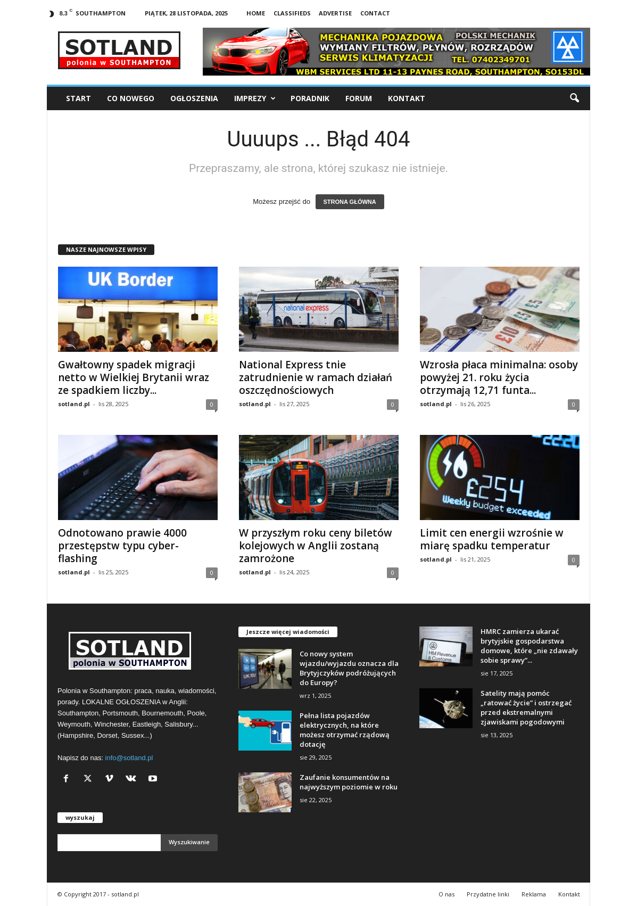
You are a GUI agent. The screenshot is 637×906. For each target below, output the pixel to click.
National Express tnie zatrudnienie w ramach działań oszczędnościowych (315, 377)
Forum (358, 98)
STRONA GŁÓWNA (350, 202)
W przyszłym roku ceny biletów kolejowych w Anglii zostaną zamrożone (315, 545)
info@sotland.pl (129, 758)
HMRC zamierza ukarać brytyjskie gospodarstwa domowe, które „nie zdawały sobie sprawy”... (529, 646)
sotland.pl (74, 404)
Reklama (534, 894)
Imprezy (255, 98)
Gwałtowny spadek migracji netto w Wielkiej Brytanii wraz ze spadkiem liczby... (133, 377)
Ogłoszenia (194, 98)
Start (78, 98)
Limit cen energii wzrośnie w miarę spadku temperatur (492, 539)
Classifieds (292, 13)
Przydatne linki (488, 894)
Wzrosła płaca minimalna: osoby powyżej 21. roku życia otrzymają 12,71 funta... (499, 377)
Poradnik (310, 98)
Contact (375, 13)
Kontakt (406, 98)
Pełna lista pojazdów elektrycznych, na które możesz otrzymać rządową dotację (345, 730)
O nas (446, 894)
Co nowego (130, 98)
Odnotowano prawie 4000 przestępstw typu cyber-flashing (122, 545)
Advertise (335, 13)
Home (255, 13)
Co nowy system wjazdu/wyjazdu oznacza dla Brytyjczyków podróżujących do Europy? (349, 668)
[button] (574, 98)
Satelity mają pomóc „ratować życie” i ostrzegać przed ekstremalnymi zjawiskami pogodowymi (526, 707)
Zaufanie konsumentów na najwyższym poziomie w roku (349, 782)
